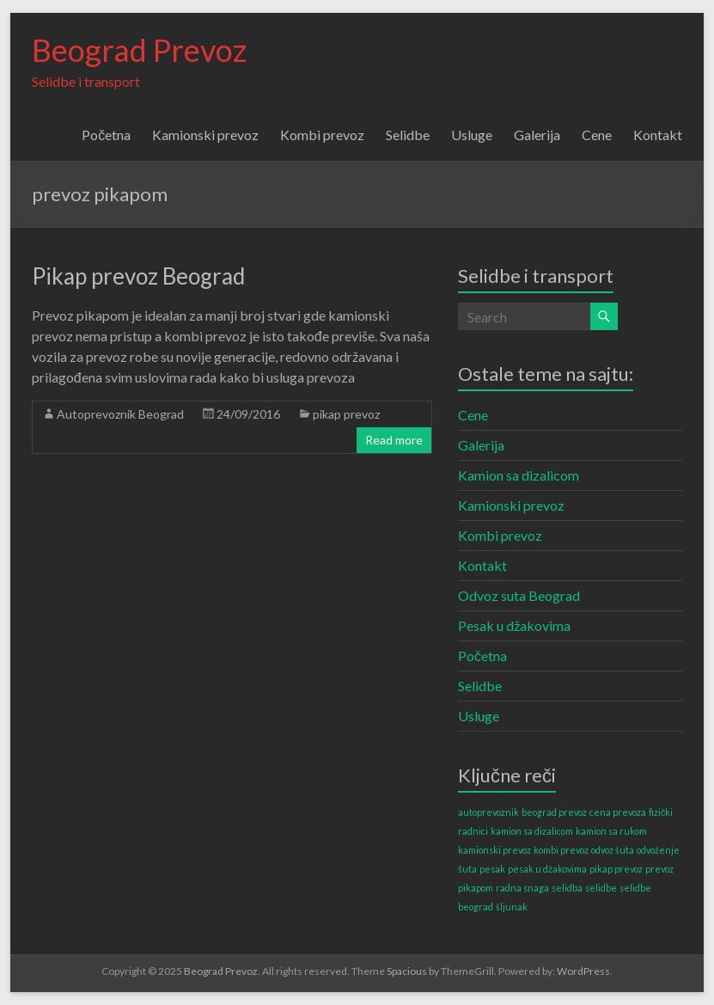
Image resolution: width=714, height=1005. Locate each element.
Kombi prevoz (322, 134)
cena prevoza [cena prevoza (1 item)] (617, 812)
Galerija (537, 134)
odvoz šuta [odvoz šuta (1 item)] (612, 849)
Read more (394, 439)
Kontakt (657, 134)
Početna (106, 134)
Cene (597, 134)
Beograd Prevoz (139, 50)
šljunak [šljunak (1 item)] (512, 906)
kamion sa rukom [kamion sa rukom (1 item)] (611, 830)
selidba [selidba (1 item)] (567, 887)
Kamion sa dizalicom (518, 475)
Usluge (471, 134)
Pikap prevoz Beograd (138, 276)
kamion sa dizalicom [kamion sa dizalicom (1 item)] (532, 830)
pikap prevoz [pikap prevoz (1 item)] (616, 868)
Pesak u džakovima (514, 625)
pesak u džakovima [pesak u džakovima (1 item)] (547, 868)
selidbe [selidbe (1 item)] (601, 887)
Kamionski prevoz (205, 134)
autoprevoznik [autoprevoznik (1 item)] (488, 812)
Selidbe (408, 134)
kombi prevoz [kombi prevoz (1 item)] (561, 849)
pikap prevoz (346, 414)
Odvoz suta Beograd (519, 595)
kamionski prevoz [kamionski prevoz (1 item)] (494, 849)
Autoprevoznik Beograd (120, 414)
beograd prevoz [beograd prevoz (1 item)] (554, 812)
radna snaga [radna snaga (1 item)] (522, 887)
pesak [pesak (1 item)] (492, 868)
